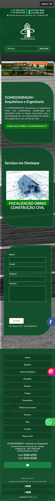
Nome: (12, 254)
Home (27, 357)
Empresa (27, 364)
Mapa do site (27, 436)
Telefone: (13, 274)
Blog (27, 422)
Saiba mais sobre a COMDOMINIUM (27, 126)
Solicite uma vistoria (27, 407)
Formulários (27, 400)
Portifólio (27, 379)
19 (18, 10)
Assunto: (13, 283)
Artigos (27, 393)
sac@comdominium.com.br (27, 451)
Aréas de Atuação (27, 372)
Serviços (27, 414)
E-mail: (12, 264)
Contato (27, 429)
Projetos (27, 386)
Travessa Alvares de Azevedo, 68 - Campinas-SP (27, 15)
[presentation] (27, 308)
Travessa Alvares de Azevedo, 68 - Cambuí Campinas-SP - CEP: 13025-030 (27, 447)
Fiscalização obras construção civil (27, 205)
